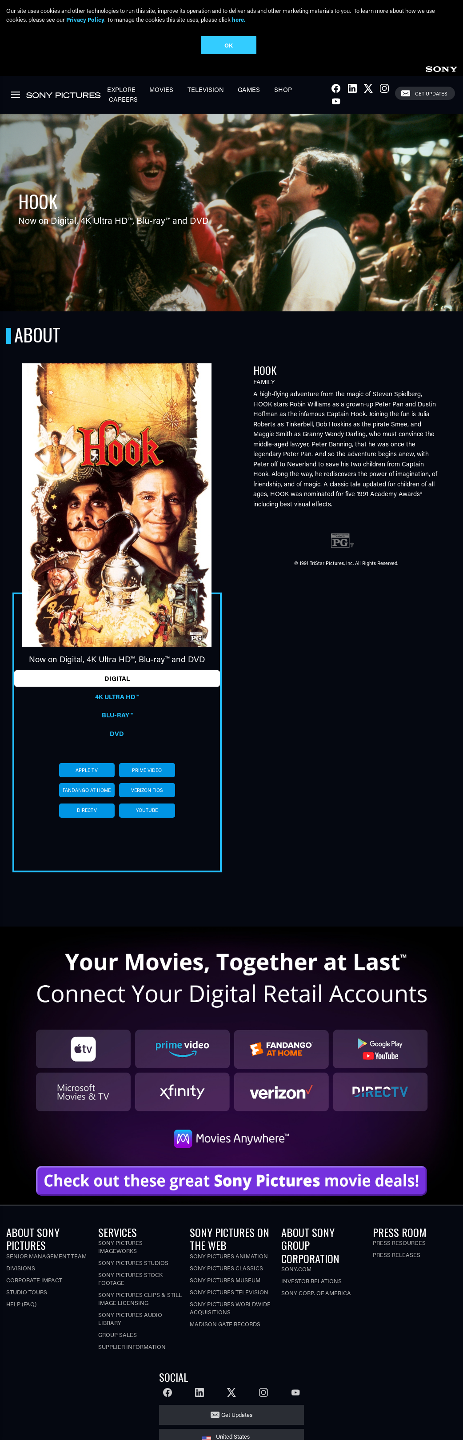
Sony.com (296, 1269)
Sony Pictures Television (229, 1292)
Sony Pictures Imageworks (120, 1246)
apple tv (87, 770)
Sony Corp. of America (316, 1293)
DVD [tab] (117, 733)
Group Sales (117, 1334)
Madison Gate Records (225, 1324)
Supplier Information (132, 1346)
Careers (123, 99)
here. (238, 19)
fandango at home (87, 790)
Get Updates (431, 93)
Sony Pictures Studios (133, 1262)
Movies (161, 89)
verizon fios (147, 790)
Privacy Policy (85, 19)
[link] (441, 68)
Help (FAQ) (21, 1304)
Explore (121, 89)
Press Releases (396, 1254)
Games (249, 89)
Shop (283, 89)
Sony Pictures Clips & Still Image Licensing (140, 1298)
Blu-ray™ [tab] (117, 715)
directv (87, 810)
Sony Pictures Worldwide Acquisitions (230, 1308)
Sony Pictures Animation (229, 1256)
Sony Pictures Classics (226, 1268)
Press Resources (399, 1242)
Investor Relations (311, 1281)
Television (206, 89)
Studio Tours (26, 1292)
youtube (147, 810)
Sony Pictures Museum (225, 1280)
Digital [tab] (117, 678)
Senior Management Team (46, 1256)
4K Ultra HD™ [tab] (117, 696)
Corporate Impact (34, 1280)
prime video (147, 770)
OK (228, 45)
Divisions (20, 1268)
